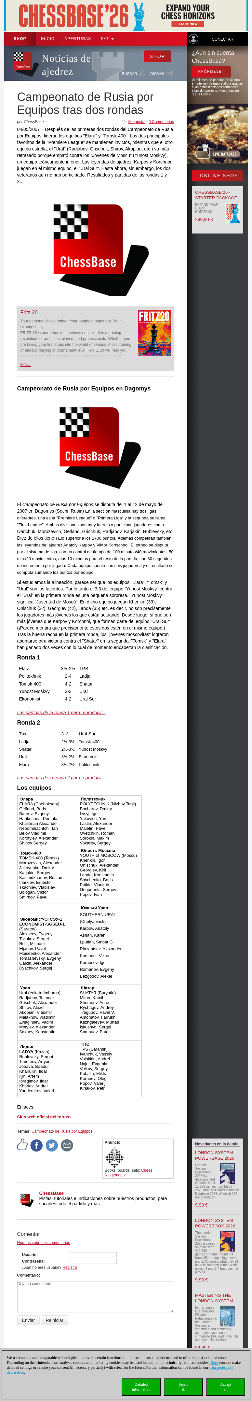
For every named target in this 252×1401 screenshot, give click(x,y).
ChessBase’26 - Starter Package (216, 195)
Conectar (222, 39)
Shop (20, 38)
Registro (69, 1267)
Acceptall (225, 1387)
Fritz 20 (29, 312)
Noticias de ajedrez (66, 65)
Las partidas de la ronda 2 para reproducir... (61, 777)
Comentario (28, 1275)
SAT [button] (107, 38)
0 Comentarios (161, 122)
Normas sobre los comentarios (43, 1242)
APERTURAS (77, 38)
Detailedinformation (141, 1387)
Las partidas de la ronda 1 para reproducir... (61, 712)
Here (214, 1362)
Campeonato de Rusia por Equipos (62, 1131)
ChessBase (51, 1193)
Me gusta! (136, 122)
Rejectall (184, 1387)
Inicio (48, 38)
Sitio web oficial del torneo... (45, 1116)
